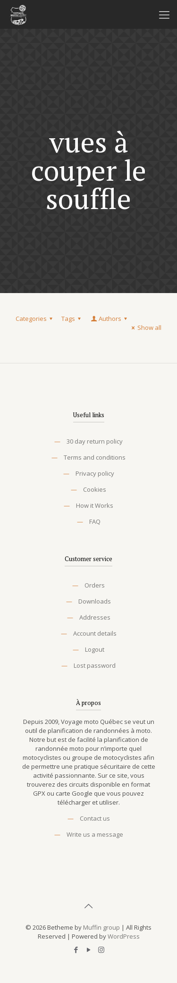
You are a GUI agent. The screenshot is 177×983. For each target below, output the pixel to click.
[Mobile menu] (164, 14)
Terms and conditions (95, 457)
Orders (94, 585)
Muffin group (101, 927)
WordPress (124, 936)
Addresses (94, 617)
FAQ (95, 521)
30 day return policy (95, 441)
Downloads (94, 601)
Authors (109, 318)
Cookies (94, 489)
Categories (35, 318)
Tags (72, 318)
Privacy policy (95, 473)
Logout (94, 649)
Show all (145, 327)
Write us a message (95, 834)
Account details (95, 633)
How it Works (94, 505)
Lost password (95, 665)
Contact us (95, 818)
